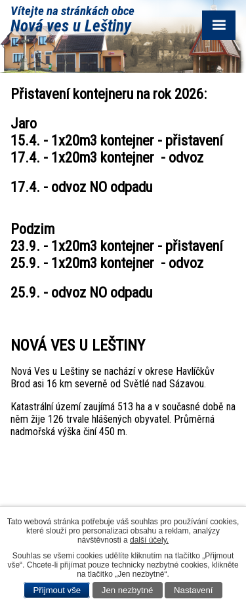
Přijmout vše (57, 590)
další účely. (149, 540)
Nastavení (193, 590)
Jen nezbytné (127, 590)
